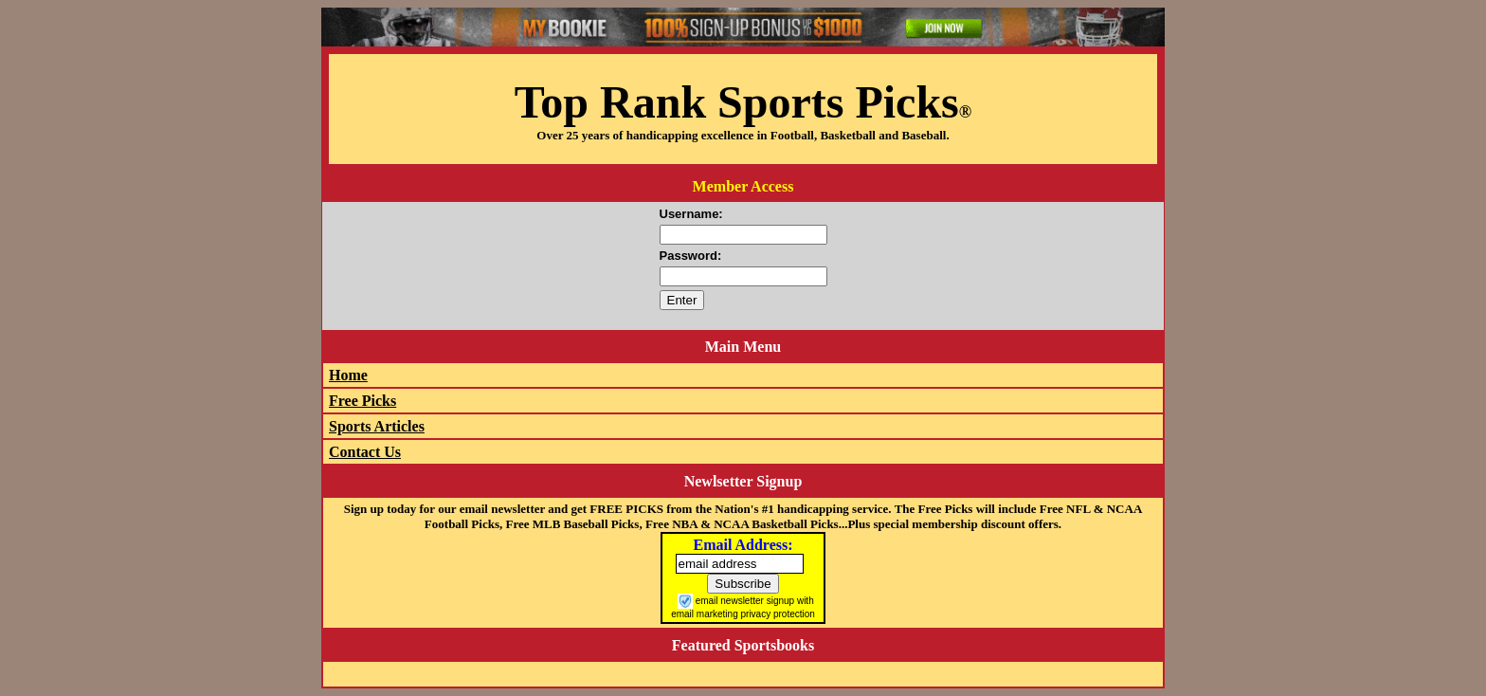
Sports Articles (377, 426)
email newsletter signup (745, 600)
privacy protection (777, 614)
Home (348, 375)
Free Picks (362, 401)
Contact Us (365, 452)
